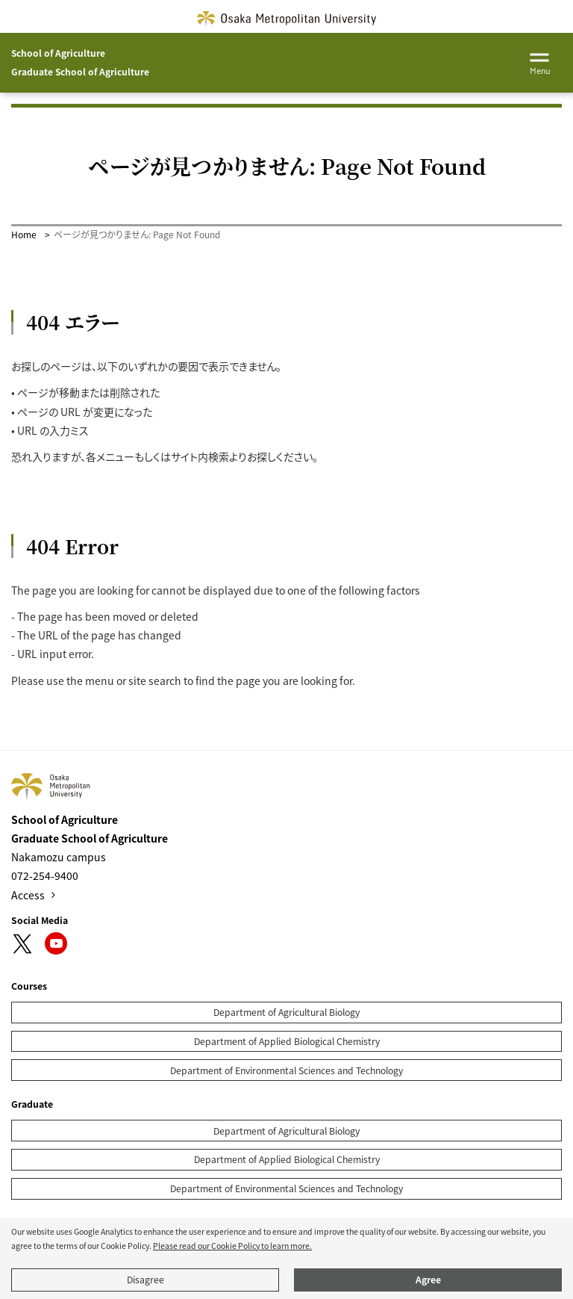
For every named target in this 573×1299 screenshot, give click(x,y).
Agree (428, 1279)
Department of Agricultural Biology (286, 1012)
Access (28, 894)
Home (24, 234)
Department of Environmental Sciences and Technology (286, 1070)
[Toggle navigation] (539, 61)
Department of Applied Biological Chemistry (287, 1041)
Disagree (145, 1279)
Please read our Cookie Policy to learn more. (232, 1245)
